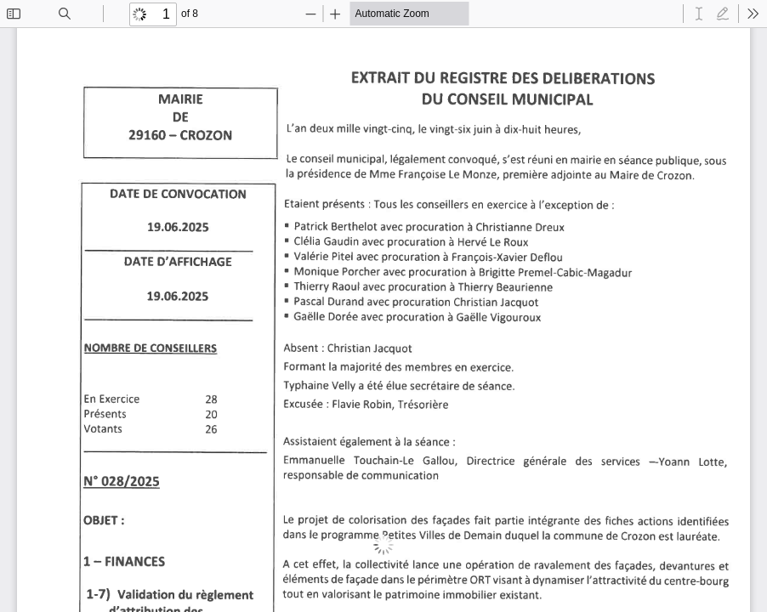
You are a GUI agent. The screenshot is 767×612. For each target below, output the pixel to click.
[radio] (699, 14)
